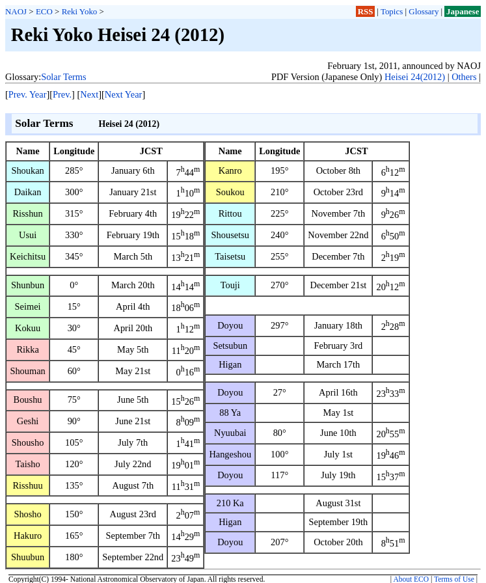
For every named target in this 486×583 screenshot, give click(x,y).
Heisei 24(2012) (415, 77)
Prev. (62, 94)
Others (464, 77)
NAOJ (16, 11)
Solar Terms (63, 77)
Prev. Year (27, 94)
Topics (392, 11)
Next (89, 94)
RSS (365, 11)
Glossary (424, 11)
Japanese (462, 11)
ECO (44, 11)
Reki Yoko (80, 11)
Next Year (123, 94)
